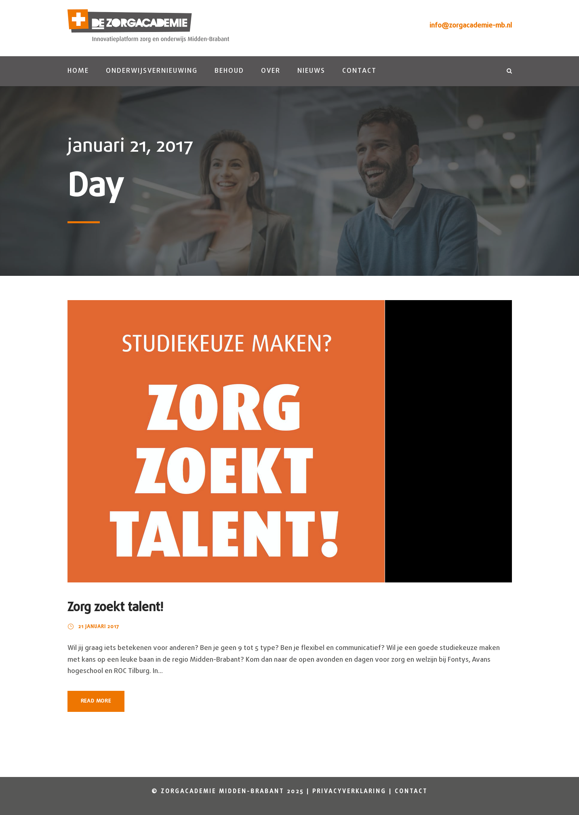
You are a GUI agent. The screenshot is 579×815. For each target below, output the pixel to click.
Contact (359, 71)
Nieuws (311, 71)
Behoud (229, 71)
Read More (96, 701)
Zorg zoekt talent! (115, 607)
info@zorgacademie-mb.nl (471, 26)
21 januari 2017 (98, 627)
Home (78, 71)
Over (270, 71)
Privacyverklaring (349, 791)
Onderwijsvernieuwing (152, 71)
